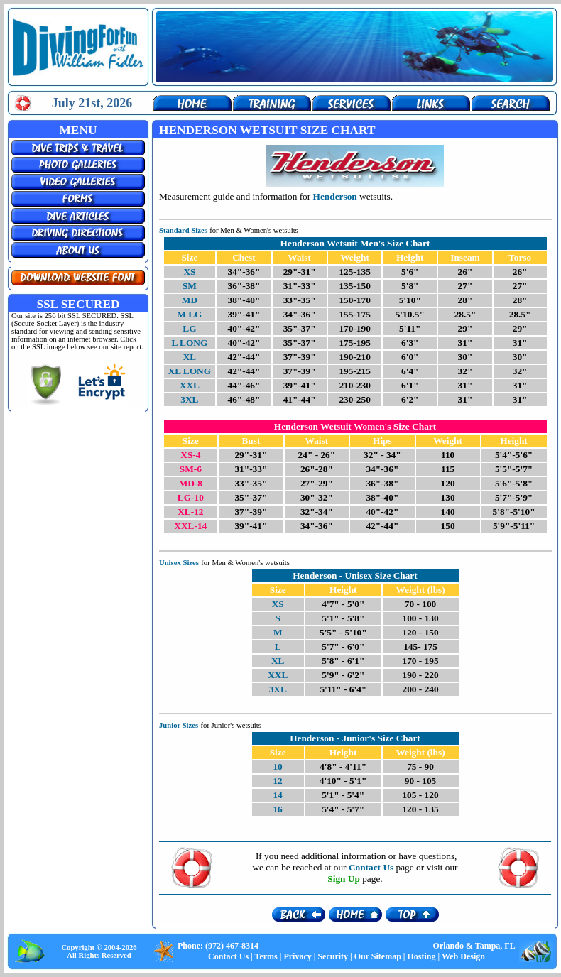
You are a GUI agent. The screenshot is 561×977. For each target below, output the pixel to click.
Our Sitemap (377, 956)
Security (332, 956)
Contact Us (228, 956)
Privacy (297, 956)
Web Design (463, 956)
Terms (266, 956)
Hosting (421, 956)
